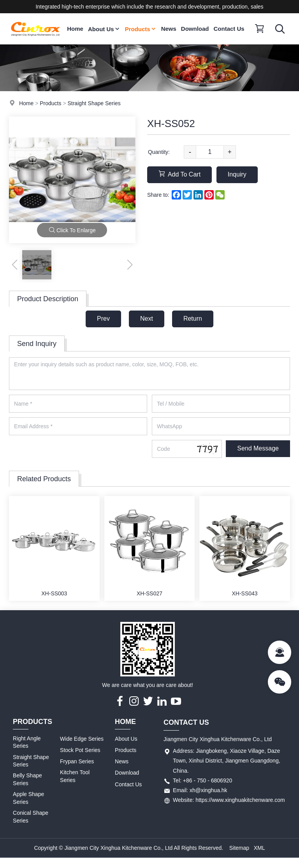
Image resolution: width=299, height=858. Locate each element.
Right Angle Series (27, 742)
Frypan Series (77, 761)
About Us (104, 29)
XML (259, 848)
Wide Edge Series (82, 739)
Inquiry (237, 174)
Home (75, 28)
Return (192, 318)
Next (146, 318)
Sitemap (239, 848)
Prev (103, 318)
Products (141, 29)
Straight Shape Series (93, 103)
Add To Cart (179, 174)
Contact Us (229, 28)
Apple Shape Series (28, 798)
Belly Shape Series (27, 780)
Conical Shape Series (30, 817)
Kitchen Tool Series (75, 777)
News (168, 28)
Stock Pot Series (80, 750)
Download (195, 28)
